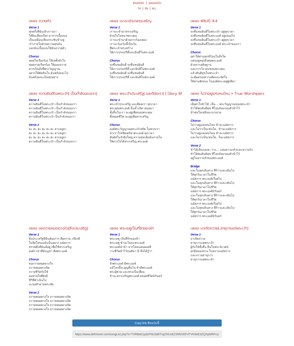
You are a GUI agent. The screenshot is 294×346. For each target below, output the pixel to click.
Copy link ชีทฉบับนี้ (147, 323)
